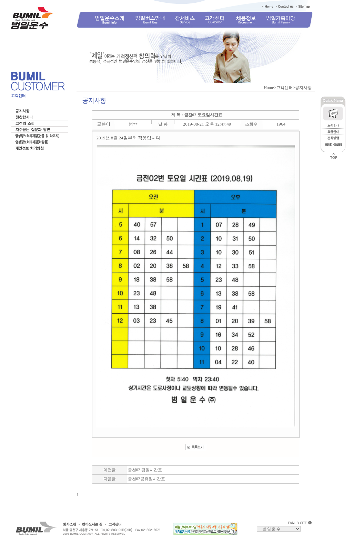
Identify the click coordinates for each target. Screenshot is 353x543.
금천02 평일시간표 (145, 469)
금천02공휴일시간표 (146, 478)
